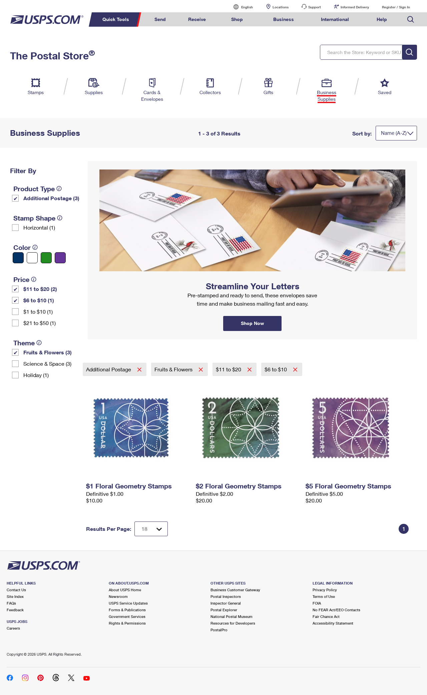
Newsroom (118, 596)
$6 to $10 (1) (38, 300)
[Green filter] (46, 257)
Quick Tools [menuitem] (115, 19)
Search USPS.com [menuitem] (410, 19)
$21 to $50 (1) (39, 323)
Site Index (15, 596)
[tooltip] (59, 188)
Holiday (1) (36, 375)
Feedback (15, 610)
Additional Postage (109, 369)
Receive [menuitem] (197, 19)
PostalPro (219, 630)
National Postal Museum (231, 616)
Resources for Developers (232, 623)
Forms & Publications (127, 610)
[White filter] (32, 257)
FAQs (11, 603)
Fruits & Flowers (174, 369)
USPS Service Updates (128, 603)
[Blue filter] (18, 257)
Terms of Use (324, 596)
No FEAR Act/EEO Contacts (336, 610)
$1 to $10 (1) (38, 311)
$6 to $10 (276, 369)
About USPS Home (125, 590)
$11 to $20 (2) (40, 289)
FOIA (317, 603)
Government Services (127, 616)
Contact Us (16, 590)
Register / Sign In (396, 7)
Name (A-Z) (394, 133)
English (240, 7)
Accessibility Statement (333, 623)
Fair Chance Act (326, 616)
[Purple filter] (60, 257)
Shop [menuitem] (237, 19)
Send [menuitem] (160, 19)
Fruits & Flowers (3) (47, 352)
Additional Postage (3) (51, 198)
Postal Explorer (223, 610)
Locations (281, 7)
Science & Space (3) (47, 363)
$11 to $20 (229, 369)
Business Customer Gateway (235, 590)
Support (314, 7)
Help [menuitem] (382, 19)
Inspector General (225, 603)
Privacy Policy (325, 590)
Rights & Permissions (127, 623)
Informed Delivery (355, 7)
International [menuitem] (335, 19)
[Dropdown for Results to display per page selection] (151, 529)
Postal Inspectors (225, 596)
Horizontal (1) (39, 227)
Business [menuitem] (283, 19)
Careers (13, 628)
